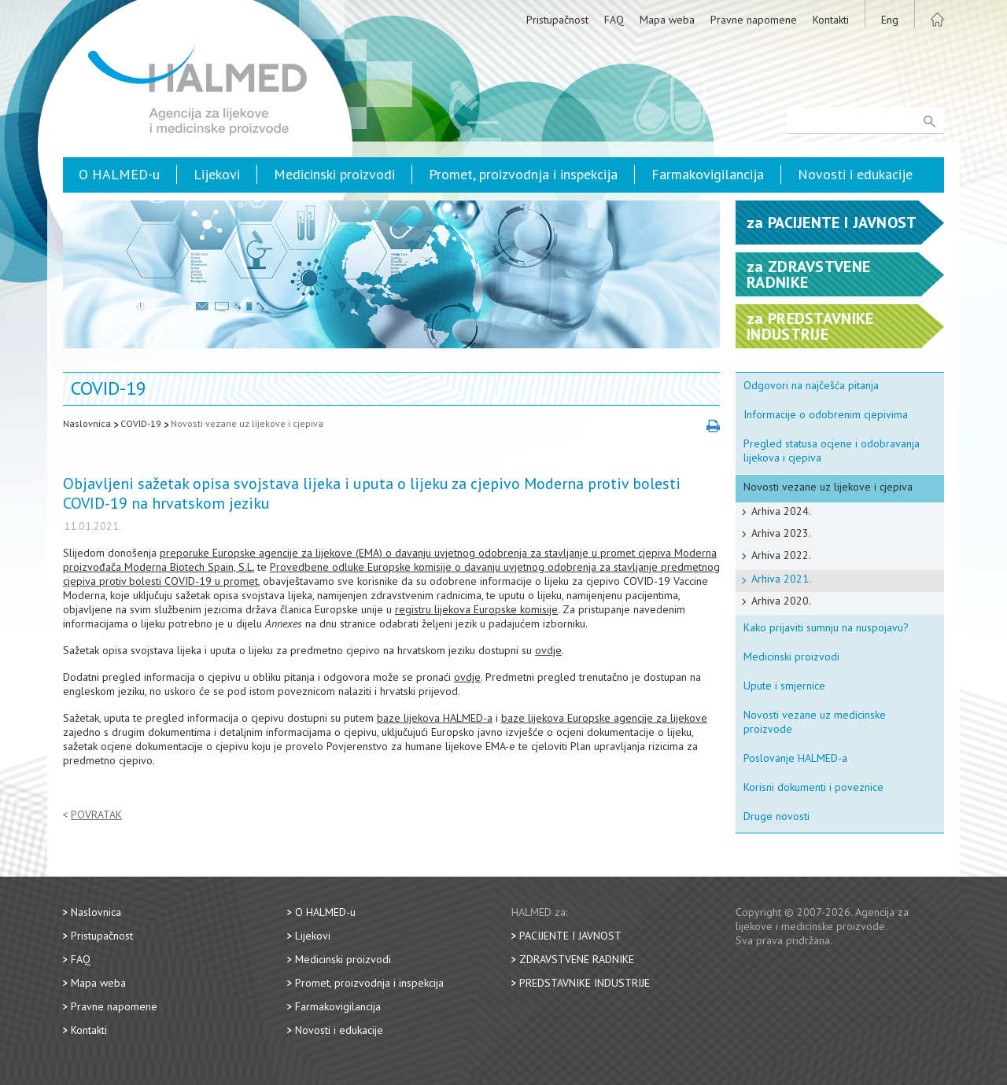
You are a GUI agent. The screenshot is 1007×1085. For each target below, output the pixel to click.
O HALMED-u (119, 174)
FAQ (614, 20)
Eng (889, 20)
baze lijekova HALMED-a (434, 718)
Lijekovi (217, 174)
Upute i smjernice (784, 686)
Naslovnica (87, 423)
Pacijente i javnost (570, 936)
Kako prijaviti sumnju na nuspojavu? (826, 627)
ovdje (548, 650)
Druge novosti (776, 816)
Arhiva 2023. (781, 533)
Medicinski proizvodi (334, 174)
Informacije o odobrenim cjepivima (825, 414)
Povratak (96, 815)
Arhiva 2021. (781, 579)
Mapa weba (667, 20)
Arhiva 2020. (781, 601)
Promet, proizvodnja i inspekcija (523, 174)
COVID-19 (140, 423)
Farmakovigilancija (707, 174)
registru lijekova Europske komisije (476, 609)
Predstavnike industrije (584, 983)
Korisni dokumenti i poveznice (813, 787)
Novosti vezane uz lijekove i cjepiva (247, 423)
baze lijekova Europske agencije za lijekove (604, 718)
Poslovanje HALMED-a (795, 758)
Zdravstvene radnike (576, 959)
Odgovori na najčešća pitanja (811, 385)
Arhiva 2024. (781, 511)
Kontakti (831, 20)
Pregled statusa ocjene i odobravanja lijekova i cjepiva (831, 450)
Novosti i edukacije (855, 174)
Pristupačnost (557, 20)
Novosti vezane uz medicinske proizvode (814, 722)
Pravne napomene (753, 20)
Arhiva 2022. (781, 555)
